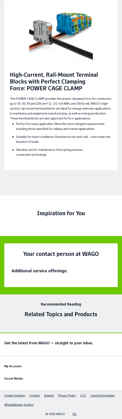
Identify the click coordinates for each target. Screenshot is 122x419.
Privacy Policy (67, 395)
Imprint (49, 395)
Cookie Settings (14, 395)
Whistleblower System (19, 404)
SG (74, 414)
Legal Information (103, 395)
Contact (34, 395)
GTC (83, 395)
